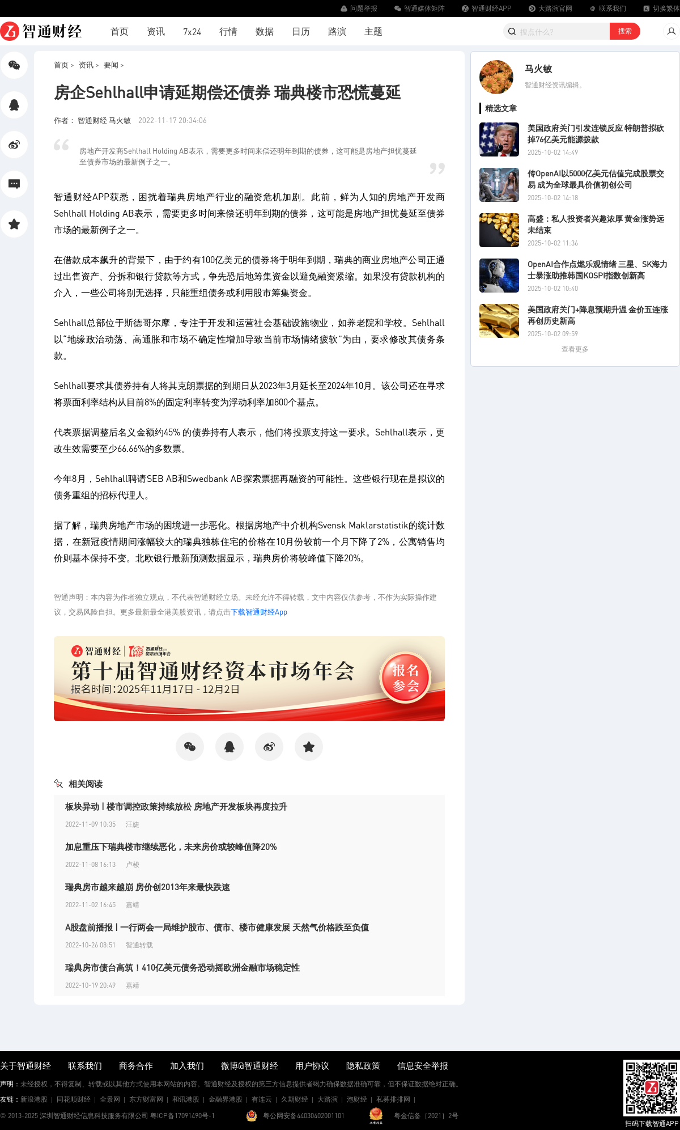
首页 (119, 31)
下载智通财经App (259, 611)
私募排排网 (393, 1099)
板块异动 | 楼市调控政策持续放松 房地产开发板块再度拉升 (176, 806)
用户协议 (312, 1065)
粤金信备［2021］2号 (426, 1115)
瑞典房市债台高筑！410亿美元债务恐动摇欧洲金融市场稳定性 (182, 967)
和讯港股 (185, 1099)
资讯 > (89, 64)
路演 (337, 31)
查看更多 (575, 349)
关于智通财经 (25, 1065)
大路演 (327, 1099)
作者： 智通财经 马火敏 (93, 120)
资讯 (156, 31)
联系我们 (85, 1065)
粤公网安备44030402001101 (304, 1115)
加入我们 (187, 1065)
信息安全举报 (422, 1065)
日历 (301, 31)
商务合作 (136, 1065)
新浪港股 (34, 1099)
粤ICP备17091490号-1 (182, 1115)
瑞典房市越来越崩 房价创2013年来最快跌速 (147, 886)
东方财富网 (146, 1099)
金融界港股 (226, 1099)
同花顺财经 (74, 1099)
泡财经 (357, 1099)
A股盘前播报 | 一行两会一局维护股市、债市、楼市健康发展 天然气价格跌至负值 (217, 927)
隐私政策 (363, 1065)
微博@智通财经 (249, 1065)
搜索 (625, 31)
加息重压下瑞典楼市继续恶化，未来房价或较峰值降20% (171, 846)
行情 (228, 31)
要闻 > (114, 64)
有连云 (262, 1099)
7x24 (192, 31)
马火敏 (538, 68)
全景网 (110, 1099)
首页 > (64, 64)
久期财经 (294, 1099)
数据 (265, 31)
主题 (373, 31)
